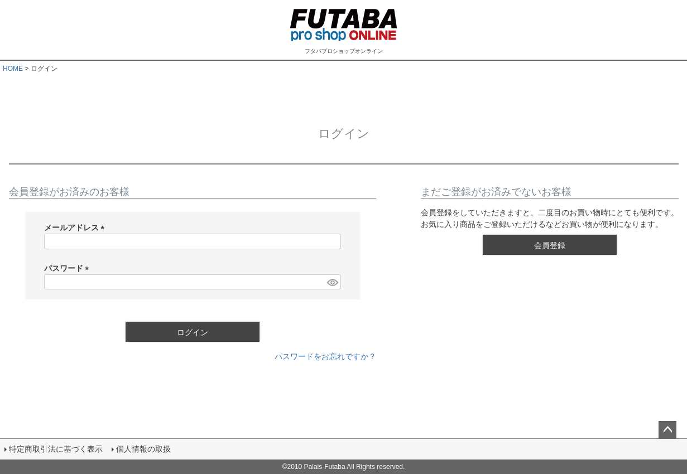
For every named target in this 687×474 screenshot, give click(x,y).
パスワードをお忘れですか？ (325, 356)
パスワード (68, 268)
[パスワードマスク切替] (332, 282)
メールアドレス (76, 227)
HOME (13, 68)
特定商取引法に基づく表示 (56, 448)
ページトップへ (667, 430)
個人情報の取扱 (143, 448)
